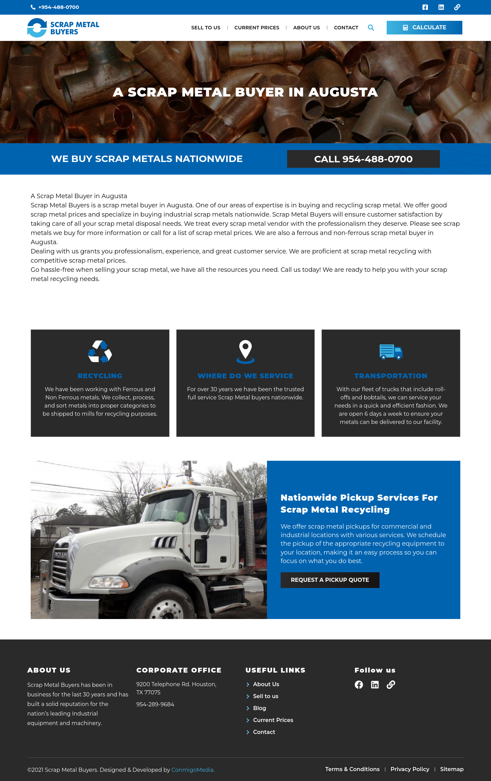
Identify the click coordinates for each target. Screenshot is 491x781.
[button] (370, 27)
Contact (346, 28)
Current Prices (257, 28)
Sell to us (206, 28)
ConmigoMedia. (193, 770)
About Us (306, 28)
